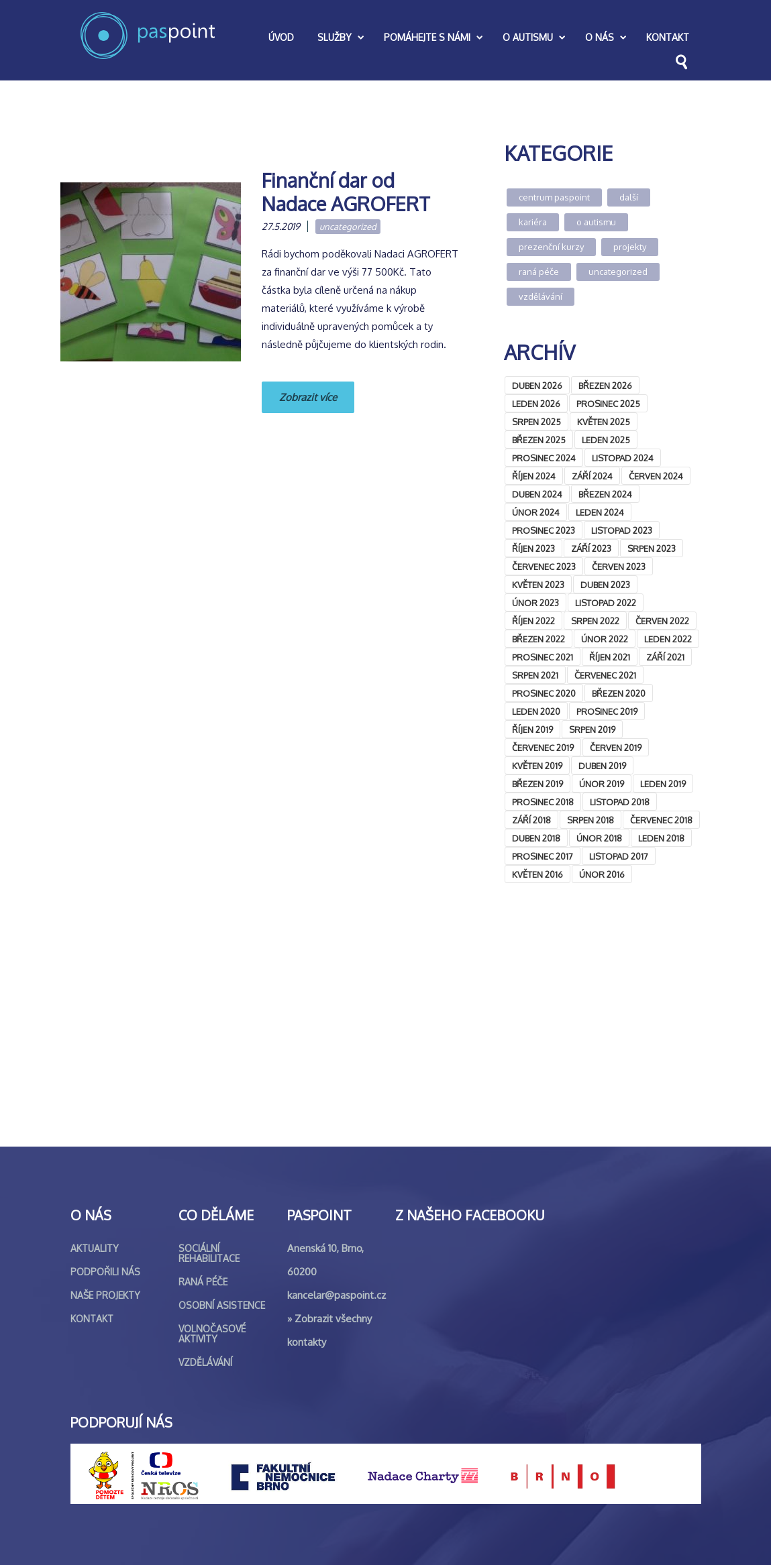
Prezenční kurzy (551, 246)
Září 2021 (665, 657)
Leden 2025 (606, 439)
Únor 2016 (602, 874)
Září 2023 (591, 548)
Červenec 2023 (544, 566)
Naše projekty (105, 1295)
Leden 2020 (536, 711)
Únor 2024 (536, 512)
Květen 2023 (538, 584)
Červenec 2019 (543, 747)
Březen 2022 (538, 639)
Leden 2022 (668, 639)
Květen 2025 (603, 421)
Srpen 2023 (651, 548)
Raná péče (539, 271)
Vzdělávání (540, 296)
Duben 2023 (605, 584)
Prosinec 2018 (543, 802)
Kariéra (533, 222)
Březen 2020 (619, 693)
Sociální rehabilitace (209, 1253)
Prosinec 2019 (606, 711)
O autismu (596, 222)
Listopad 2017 (618, 856)
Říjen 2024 (534, 476)
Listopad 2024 (623, 458)
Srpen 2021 (535, 675)
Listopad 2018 (620, 802)
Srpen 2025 (536, 421)
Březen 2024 (605, 494)
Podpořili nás (105, 1271)
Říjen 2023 (533, 548)
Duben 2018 (536, 838)
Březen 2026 (605, 385)
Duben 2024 (537, 494)
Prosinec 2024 (544, 458)
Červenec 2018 (661, 820)
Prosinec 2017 (542, 856)
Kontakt (91, 1318)
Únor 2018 (599, 838)
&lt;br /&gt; (602, 1012)
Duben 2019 (602, 765)
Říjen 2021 (609, 657)
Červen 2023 (619, 566)
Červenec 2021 (605, 675)
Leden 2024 (600, 512)
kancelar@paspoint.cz (336, 1295)
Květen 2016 (537, 874)
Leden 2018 (661, 838)
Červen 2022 (662, 621)
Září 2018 (531, 820)
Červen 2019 (615, 747)
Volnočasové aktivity (212, 1333)
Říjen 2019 (532, 729)
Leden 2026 (536, 403)
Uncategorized (347, 226)
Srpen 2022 (595, 621)
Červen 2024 (656, 476)
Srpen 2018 (590, 820)
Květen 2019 (537, 765)
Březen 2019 (537, 783)
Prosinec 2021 (542, 657)
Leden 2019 (663, 783)
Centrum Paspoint (554, 197)
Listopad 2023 (621, 530)
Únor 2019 (601, 783)
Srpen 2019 (592, 729)
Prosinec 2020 (544, 693)
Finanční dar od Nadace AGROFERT (346, 192)
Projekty (629, 246)
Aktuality (94, 1248)
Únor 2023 (535, 602)
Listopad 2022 (605, 602)
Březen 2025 (539, 439)
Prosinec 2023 (543, 530)
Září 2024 (592, 476)
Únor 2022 (604, 639)
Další (628, 197)
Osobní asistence (221, 1305)
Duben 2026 (537, 385)
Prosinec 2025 (608, 403)
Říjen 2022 (533, 621)
